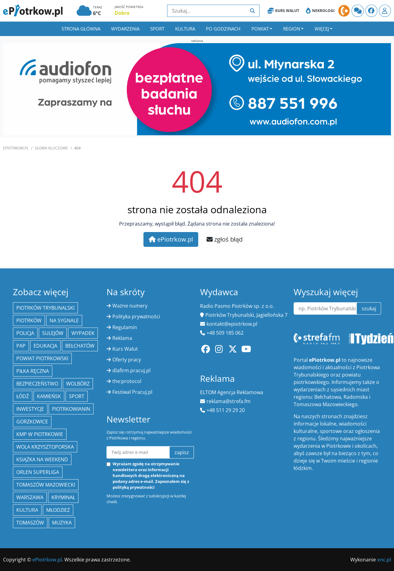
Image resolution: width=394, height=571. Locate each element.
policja (25, 333)
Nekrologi (320, 11)
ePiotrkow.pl (16, 148)
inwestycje (30, 409)
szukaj (369, 308)
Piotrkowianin (71, 409)
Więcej (322, 29)
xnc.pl (384, 559)
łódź (22, 396)
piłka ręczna (32, 371)
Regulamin (124, 327)
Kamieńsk (49, 396)
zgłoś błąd (225, 239)
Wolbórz (78, 383)
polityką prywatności (134, 487)
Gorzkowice (32, 421)
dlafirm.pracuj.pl (131, 370)
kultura (27, 510)
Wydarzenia (125, 29)
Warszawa (29, 497)
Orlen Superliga (37, 472)
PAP (21, 345)
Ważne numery (129, 305)
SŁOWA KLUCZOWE (51, 148)
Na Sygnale (64, 320)
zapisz (182, 452)
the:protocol (126, 381)
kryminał (63, 497)
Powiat (260, 29)
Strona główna (81, 29)
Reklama (122, 338)
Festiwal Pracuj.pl (132, 392)
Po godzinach (223, 29)
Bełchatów (79, 345)
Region (291, 29)
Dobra (122, 13)
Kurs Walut (283, 11)
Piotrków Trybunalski (45, 307)
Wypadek (82, 333)
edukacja (45, 345)
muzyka (62, 522)
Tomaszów (30, 522)
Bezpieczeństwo (37, 383)
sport (76, 396)
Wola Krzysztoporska (45, 446)
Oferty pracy (126, 359)
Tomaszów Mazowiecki (45, 484)
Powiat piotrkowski (42, 358)
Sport (157, 29)
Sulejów (52, 333)
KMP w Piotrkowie (39, 434)
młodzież (58, 510)
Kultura (185, 29)
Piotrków (29, 320)
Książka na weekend (42, 459)
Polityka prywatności (136, 316)
